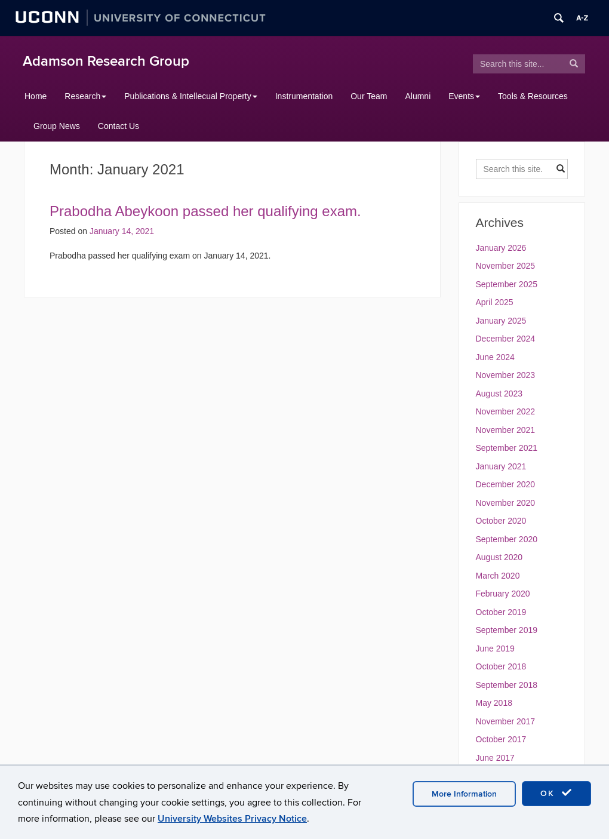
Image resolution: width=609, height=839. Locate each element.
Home (35, 96)
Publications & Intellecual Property (190, 96)
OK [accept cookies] (556, 793)
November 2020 (506, 503)
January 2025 (501, 320)
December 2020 (506, 484)
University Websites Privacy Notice (232, 819)
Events (464, 96)
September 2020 (507, 539)
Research (85, 96)
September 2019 (507, 630)
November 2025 (506, 266)
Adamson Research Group (106, 61)
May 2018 (494, 703)
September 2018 (507, 685)
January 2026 (501, 248)
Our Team (368, 96)
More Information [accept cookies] (464, 794)
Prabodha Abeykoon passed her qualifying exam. (205, 211)
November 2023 (506, 375)
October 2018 (501, 666)
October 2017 (501, 739)
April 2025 (494, 302)
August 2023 (499, 393)
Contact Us (118, 126)
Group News (56, 126)
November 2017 (506, 721)
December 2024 (506, 338)
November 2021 (506, 430)
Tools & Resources (533, 96)
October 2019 (501, 612)
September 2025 (507, 284)
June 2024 (495, 357)
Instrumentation (304, 96)
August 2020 (499, 557)
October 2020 (501, 520)
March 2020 (498, 575)
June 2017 (495, 758)
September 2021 (507, 448)
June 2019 (495, 648)
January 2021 (501, 466)
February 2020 (503, 593)
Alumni (417, 96)
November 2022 (506, 411)
